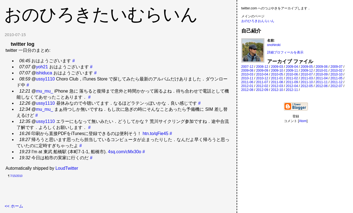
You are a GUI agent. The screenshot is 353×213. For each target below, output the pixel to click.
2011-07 (262, 82)
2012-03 (277, 86)
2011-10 (307, 82)
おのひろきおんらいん (257, 21)
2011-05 (336, 78)
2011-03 (307, 78)
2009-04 (292, 67)
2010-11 (247, 78)
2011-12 (336, 82)
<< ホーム (14, 206)
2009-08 (247, 70)
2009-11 (292, 70)
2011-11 (322, 82)
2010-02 (336, 70)
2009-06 (322, 67)
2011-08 (277, 82)
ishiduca (44, 73)
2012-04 (292, 86)
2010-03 (247, 74)
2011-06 (247, 82)
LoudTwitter (66, 168)
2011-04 (322, 78)
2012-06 (322, 86)
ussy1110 (45, 79)
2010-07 (307, 74)
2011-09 (292, 82)
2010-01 (322, 70)
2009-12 (307, 70)
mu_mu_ (44, 91)
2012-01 (247, 86)
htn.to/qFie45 (155, 133)
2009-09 (262, 70)
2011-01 (277, 78)
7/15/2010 (16, 175)
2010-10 (336, 74)
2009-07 (336, 67)
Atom (303, 121)
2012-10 (277, 90)
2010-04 (262, 74)
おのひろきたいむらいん (101, 14)
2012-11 (292, 90)
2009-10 (277, 70)
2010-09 (322, 74)
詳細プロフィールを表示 (285, 52)
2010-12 (262, 78)
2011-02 (292, 78)
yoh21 (42, 66)
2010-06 (292, 74)
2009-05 (307, 67)
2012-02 (262, 86)
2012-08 (247, 90)
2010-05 (277, 74)
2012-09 (262, 90)
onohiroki (274, 45)
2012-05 (307, 86)
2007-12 (247, 67)
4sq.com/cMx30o (124, 151)
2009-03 (277, 67)
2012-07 (336, 86)
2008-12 (262, 67)
